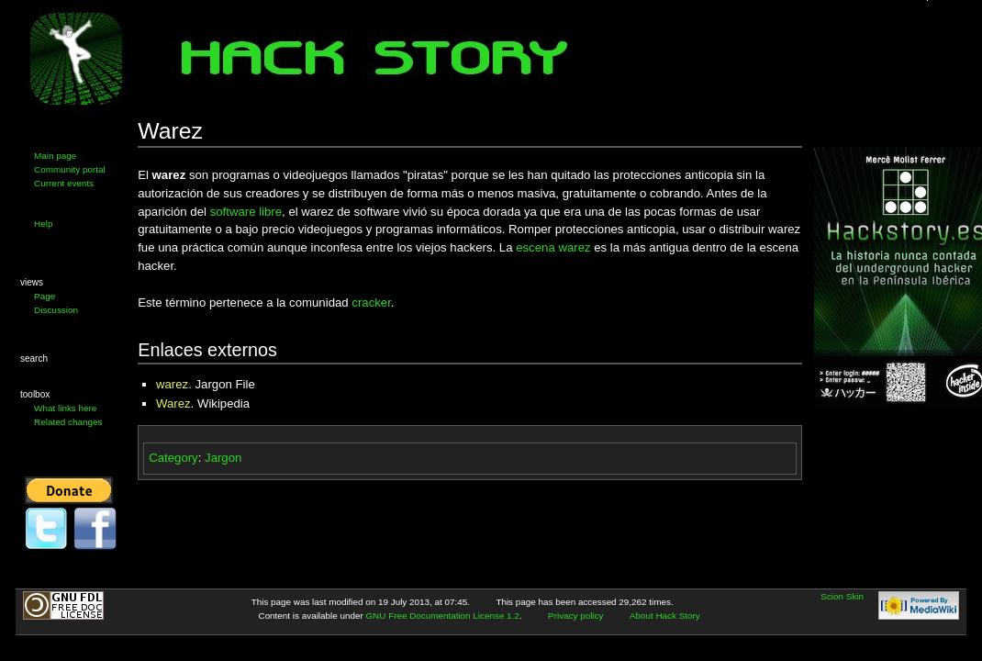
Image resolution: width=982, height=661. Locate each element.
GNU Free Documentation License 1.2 (442, 616)
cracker (371, 302)
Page (44, 296)
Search (34, 358)
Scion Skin (842, 596)
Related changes (68, 422)
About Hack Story (665, 616)
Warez (173, 403)
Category (173, 458)
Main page (55, 156)
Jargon (223, 458)
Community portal (70, 169)
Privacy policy (575, 616)
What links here (65, 408)
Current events (64, 183)
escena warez (553, 247)
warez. (174, 384)
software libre (246, 211)
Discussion (56, 310)
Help (43, 223)
